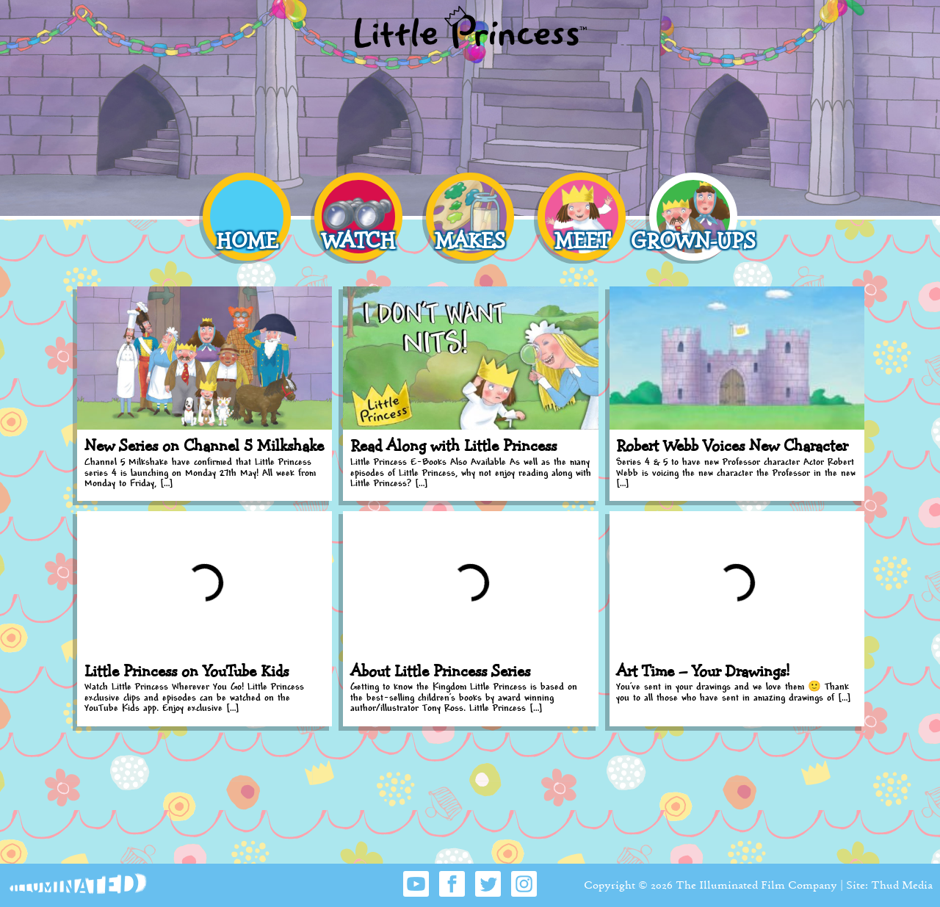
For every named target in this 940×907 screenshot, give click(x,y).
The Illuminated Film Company (756, 885)
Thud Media (902, 885)
